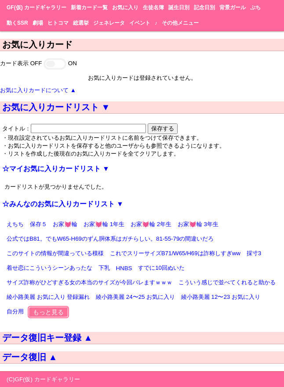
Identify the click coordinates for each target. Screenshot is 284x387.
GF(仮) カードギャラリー (36, 7)
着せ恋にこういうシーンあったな (49, 267)
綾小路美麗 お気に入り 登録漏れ (48, 297)
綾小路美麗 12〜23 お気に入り (220, 297)
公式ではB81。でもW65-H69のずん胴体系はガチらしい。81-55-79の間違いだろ (110, 238)
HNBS (124, 268)
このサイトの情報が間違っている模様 (55, 253)
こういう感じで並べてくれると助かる (227, 282)
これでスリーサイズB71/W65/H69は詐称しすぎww (175, 253)
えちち (15, 224)
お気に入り (125, 7)
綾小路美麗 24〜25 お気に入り (135, 297)
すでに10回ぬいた (161, 267)
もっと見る (48, 312)
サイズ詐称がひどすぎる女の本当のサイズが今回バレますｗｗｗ (89, 282)
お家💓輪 (65, 224)
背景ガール (232, 7)
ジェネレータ (109, 23)
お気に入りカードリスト (56, 107)
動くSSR (17, 23)
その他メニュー (180, 23)
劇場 (38, 23)
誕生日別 (178, 7)
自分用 (15, 311)
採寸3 (254, 253)
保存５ (38, 224)
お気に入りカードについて (38, 90)
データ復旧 (29, 357)
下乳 (104, 267)
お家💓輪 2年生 (151, 224)
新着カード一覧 (89, 7)
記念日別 (204, 7)
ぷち (255, 7)
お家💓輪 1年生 (104, 224)
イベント (139, 23)
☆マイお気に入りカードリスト (55, 168)
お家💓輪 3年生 (198, 224)
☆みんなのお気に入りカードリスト (63, 204)
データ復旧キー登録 (47, 337)
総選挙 (81, 23)
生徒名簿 (153, 7)
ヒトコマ (58, 23)
